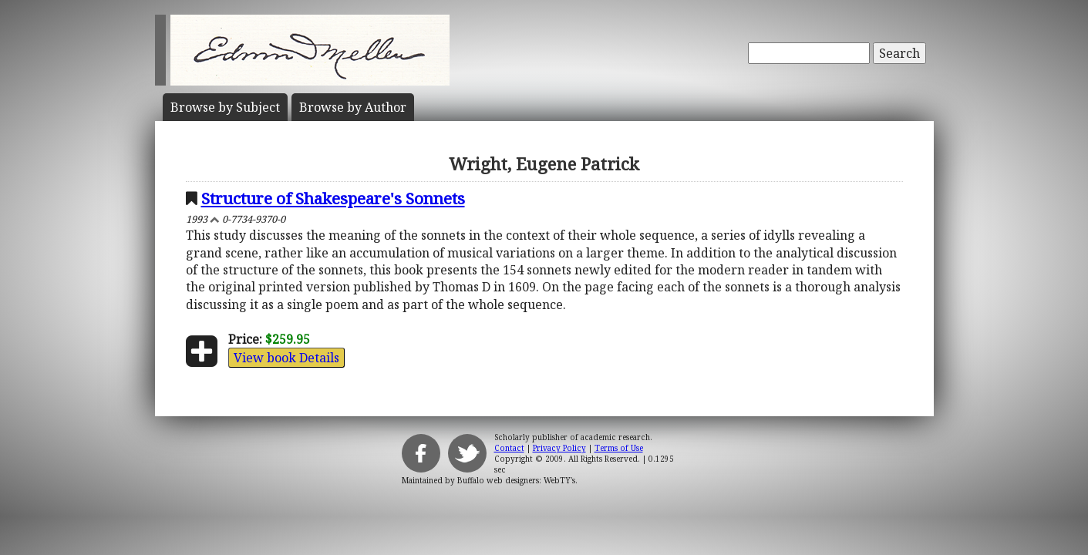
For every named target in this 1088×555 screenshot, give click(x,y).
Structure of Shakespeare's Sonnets (333, 198)
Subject (225, 107)
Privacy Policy (559, 447)
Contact (509, 447)
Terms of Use (619, 447)
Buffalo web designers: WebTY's (516, 480)
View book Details (286, 357)
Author (352, 107)
